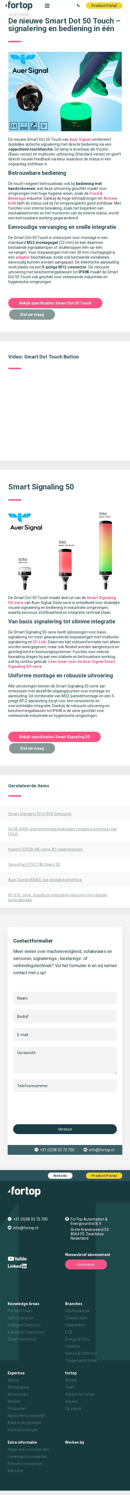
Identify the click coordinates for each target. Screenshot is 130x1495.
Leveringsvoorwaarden (27, 1456)
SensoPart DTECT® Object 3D (34, 864)
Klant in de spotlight (24, 1423)
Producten (17, 1408)
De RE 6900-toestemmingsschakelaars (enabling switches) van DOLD (62, 831)
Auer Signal (80, 139)
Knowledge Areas (23, 1304)
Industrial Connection (26, 1332)
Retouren (15, 1471)
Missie (70, 1380)
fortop (71, 1373)
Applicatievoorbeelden (27, 1415)
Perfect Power (20, 1311)
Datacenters (75, 1325)
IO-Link (39, 642)
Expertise (16, 1373)
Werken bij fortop (79, 1394)
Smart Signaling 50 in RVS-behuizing (39, 814)
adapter (23, 257)
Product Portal (104, 6)
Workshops (18, 1394)
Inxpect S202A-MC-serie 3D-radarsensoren (45, 849)
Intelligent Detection (24, 1325)
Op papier (73, 1408)
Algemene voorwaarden (28, 1449)
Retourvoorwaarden (25, 1463)
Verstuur (65, 1129)
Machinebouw (77, 1311)
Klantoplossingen (23, 1430)
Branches (73, 1304)
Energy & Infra (77, 1339)
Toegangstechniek (81, 1360)
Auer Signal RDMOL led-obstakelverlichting (45, 880)
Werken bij (74, 1442)
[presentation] (54, 1108)
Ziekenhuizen (76, 1318)
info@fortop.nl (101, 1150)
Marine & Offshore (81, 1353)
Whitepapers (18, 1387)
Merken (14, 1401)
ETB (68, 1332)
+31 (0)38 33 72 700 (57, 1150)
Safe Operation (20, 1318)
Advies (13, 1380)
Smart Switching (22, 1339)
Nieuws (71, 1401)
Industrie (72, 1346)
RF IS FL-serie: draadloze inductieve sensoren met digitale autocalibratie (57, 897)
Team (70, 1387)
